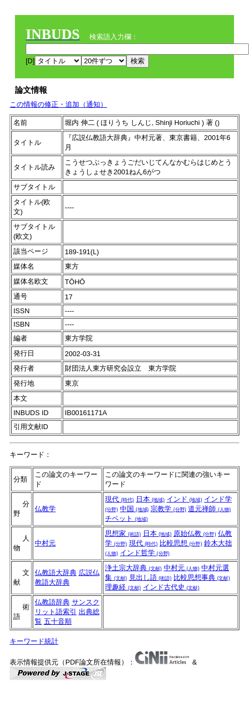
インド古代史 (171, 587)
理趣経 (123, 587)
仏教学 (45, 509)
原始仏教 (194, 533)
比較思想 (181, 543)
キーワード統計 (34, 641)
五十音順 (58, 621)
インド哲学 (145, 553)
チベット (126, 518)
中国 (134, 509)
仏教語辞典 (52, 602)
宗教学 (168, 509)
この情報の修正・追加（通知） (58, 104)
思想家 (123, 533)
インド (184, 499)
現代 (119, 499)
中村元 (45, 543)
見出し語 (150, 577)
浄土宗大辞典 (133, 568)
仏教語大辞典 (56, 573)
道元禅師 (209, 509)
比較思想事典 (201, 577)
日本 (150, 499)
